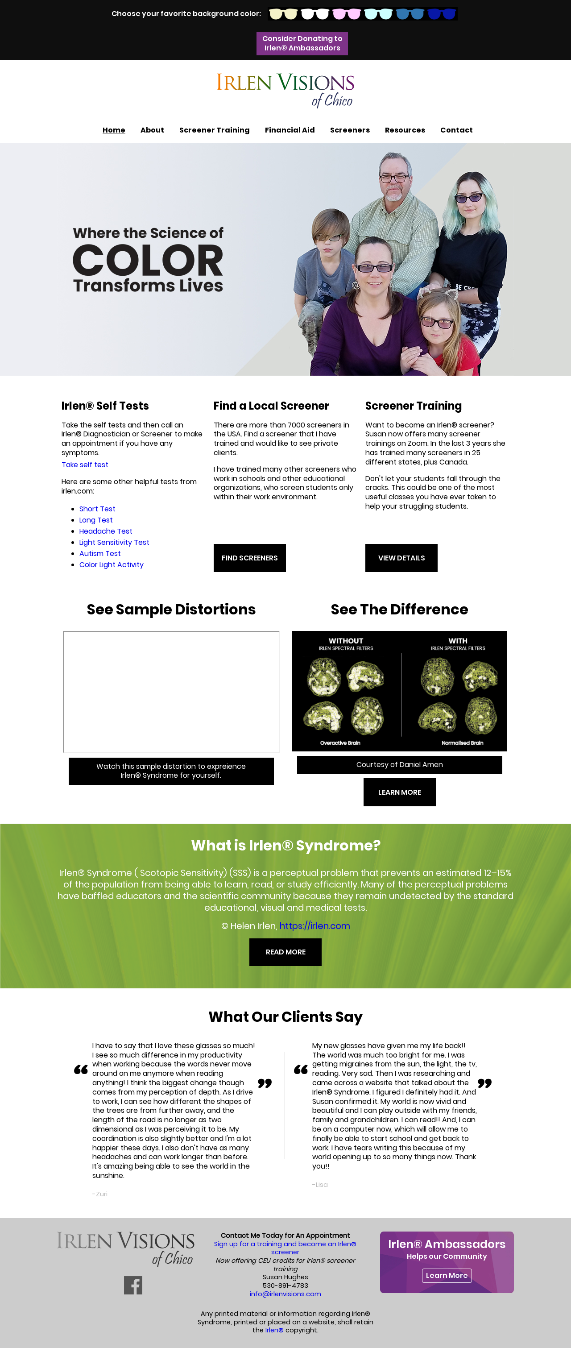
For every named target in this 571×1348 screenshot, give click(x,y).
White (315, 14)
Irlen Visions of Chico (285, 90)
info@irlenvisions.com (285, 1294)
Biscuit (283, 14)
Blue (410, 14)
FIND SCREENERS (250, 558)
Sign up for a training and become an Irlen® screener (285, 1248)
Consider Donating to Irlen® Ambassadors (302, 43)
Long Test (96, 520)
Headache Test (105, 531)
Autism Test (100, 553)
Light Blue (378, 14)
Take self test (85, 465)
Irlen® (274, 1330)
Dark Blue (442, 14)
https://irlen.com (315, 926)
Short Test (97, 509)
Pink (347, 14)
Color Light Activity (111, 565)
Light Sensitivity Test (114, 542)
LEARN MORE (399, 792)
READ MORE (286, 952)
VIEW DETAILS (401, 558)
